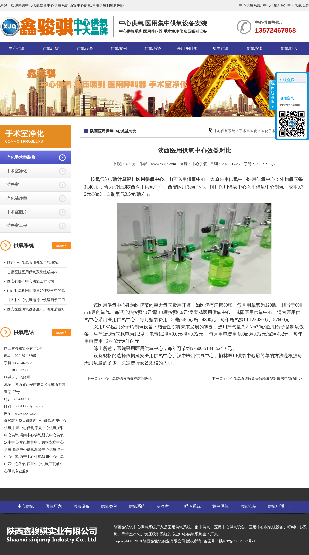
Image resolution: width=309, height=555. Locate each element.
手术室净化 (16, 171)
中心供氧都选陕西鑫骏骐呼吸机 (126, 379)
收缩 (272, 95)
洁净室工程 (16, 225)
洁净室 (12, 184)
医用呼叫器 (187, 48)
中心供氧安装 (298, 5)
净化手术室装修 (20, 157)
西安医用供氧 (182, 187)
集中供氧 (221, 48)
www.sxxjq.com (163, 164)
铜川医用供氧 (223, 187)
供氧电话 (289, 48)
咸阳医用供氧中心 (253, 312)
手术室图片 (16, 212)
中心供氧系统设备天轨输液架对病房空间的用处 (264, 379)
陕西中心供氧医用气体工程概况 (32, 263)
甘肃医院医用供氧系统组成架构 (32, 272)
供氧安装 (255, 48)
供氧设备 (85, 48)
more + (61, 245)
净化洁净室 (16, 198)
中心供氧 (17, 48)
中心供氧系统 (250, 5)
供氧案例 (119, 48)
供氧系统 (153, 48)
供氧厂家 (51, 48)
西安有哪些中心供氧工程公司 (30, 281)
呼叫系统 (192, 506)
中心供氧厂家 (274, 5)
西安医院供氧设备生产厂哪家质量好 (36, 309)
